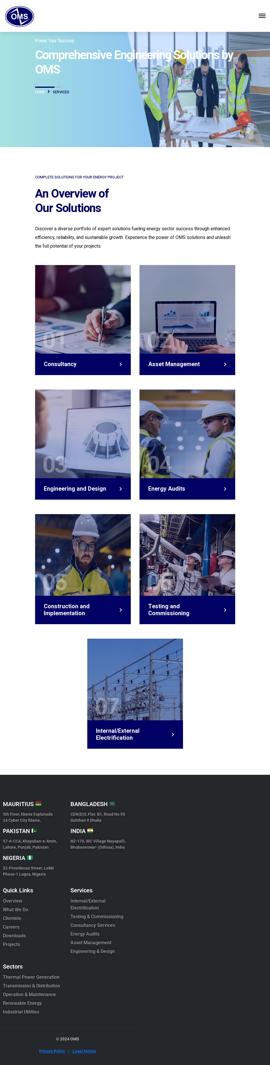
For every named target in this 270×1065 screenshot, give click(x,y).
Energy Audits (166, 488)
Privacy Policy (54, 1051)
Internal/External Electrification (117, 734)
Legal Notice (84, 1051)
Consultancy (60, 364)
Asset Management (174, 364)
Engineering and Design (75, 488)
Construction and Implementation (67, 610)
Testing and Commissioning (168, 610)
